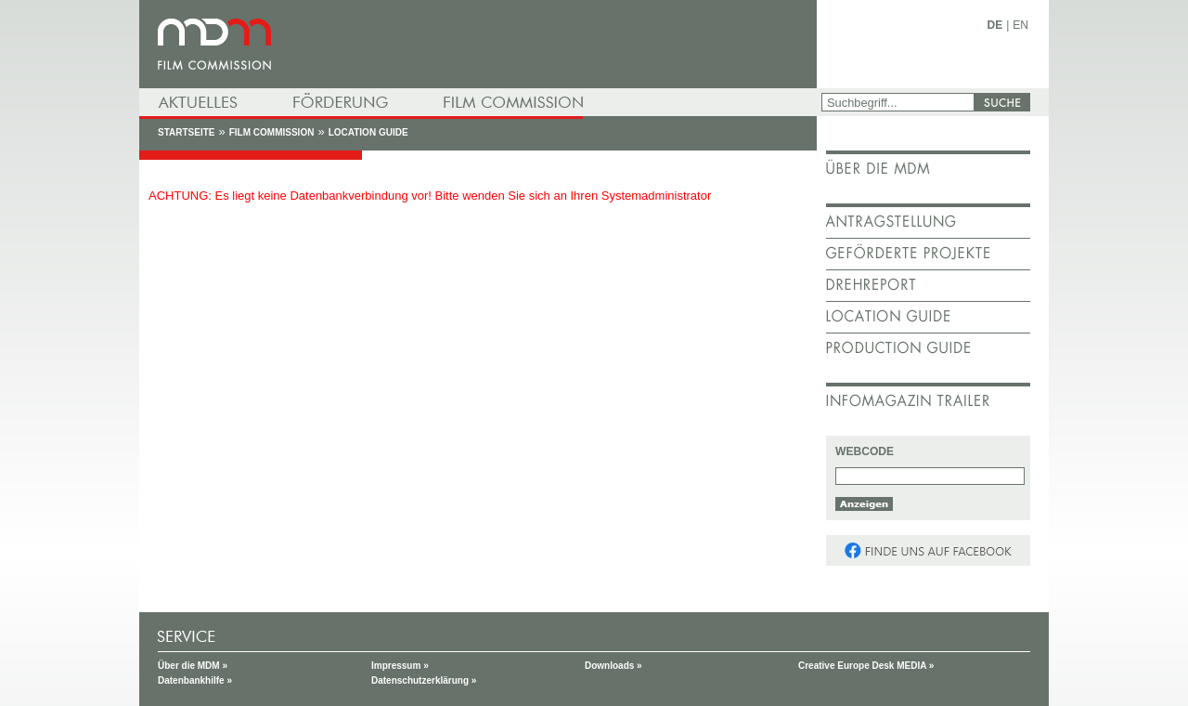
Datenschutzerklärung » (423, 680)
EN (1020, 25)
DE (995, 25)
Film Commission (272, 132)
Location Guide (368, 132)
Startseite (186, 132)
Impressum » (400, 665)
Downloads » (613, 665)
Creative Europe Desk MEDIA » (866, 665)
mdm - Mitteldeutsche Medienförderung (478, 44)
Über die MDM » (192, 665)
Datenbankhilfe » (195, 680)
